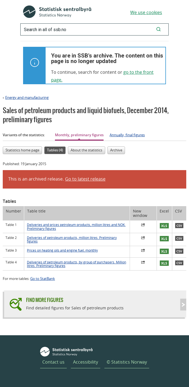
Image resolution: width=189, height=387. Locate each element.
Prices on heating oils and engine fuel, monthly (62, 250)
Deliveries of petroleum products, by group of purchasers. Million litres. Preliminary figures (76, 264)
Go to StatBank (42, 278)
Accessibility (85, 362)
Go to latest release (85, 179)
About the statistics (86, 150)
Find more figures (44, 299)
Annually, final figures (127, 134)
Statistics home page (22, 150)
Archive (116, 150)
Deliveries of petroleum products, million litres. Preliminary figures (72, 239)
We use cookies (146, 12)
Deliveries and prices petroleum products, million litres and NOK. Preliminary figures (76, 226)
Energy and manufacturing (27, 97)
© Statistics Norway (127, 362)
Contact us (53, 362)
